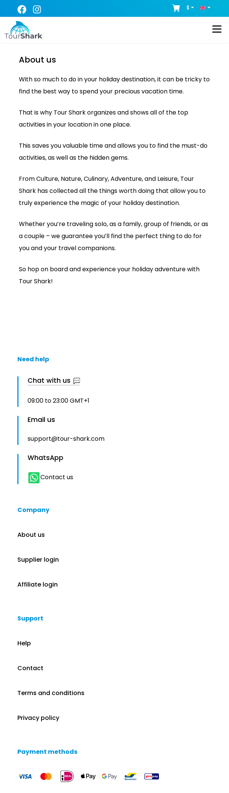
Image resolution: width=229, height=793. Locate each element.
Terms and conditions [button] (51, 693)
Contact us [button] (50, 477)
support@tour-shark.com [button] (66, 438)
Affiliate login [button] (37, 584)
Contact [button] (30, 668)
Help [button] (24, 643)
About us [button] (31, 534)
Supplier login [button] (38, 559)
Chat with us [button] (54, 381)
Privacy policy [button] (38, 718)
